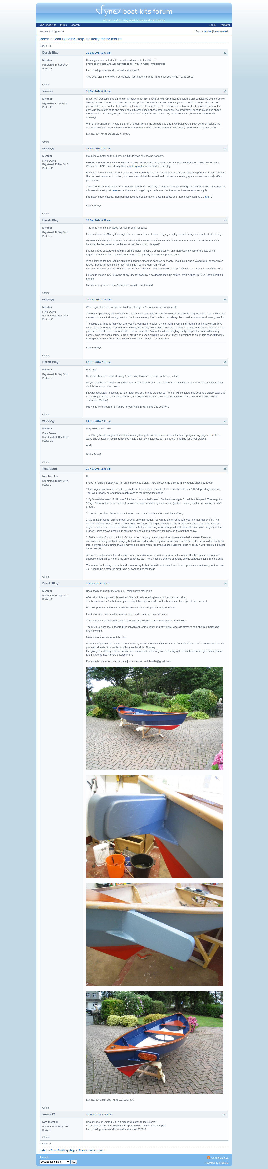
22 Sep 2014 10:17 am (99, 299)
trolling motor (136, 166)
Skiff (208, 196)
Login (212, 24)
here (114, 190)
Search (75, 24)
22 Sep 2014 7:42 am (98, 148)
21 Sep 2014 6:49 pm (98, 91)
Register (225, 24)
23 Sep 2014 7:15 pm (98, 362)
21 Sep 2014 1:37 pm (98, 52)
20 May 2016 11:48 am (99, 1114)
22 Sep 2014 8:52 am (98, 220)
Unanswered (220, 31)
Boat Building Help (68, 39)
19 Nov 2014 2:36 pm (98, 468)
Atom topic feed (219, 1157)
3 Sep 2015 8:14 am (97, 583)
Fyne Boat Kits (47, 24)
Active (207, 31)
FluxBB (224, 1162)
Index (63, 24)
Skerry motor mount (105, 39)
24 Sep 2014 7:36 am (98, 421)
